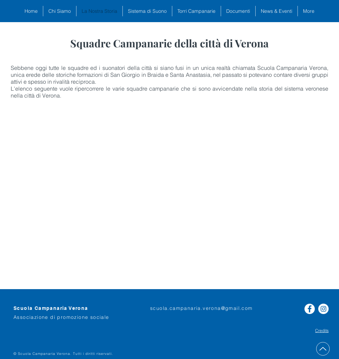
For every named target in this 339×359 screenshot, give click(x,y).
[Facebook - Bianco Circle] (309, 309)
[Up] (323, 349)
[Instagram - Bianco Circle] (323, 309)
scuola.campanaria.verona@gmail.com (201, 308)
